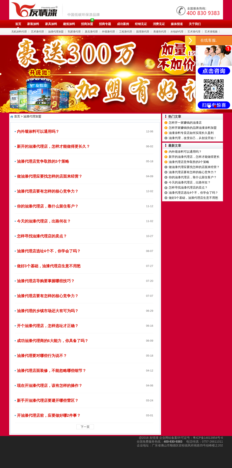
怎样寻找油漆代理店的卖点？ (42, 236)
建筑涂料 (69, 24)
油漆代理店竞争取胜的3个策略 (43, 161)
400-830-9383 (173, 441)
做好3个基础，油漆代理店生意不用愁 (49, 266)
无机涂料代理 (19, 31)
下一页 (85, 427)
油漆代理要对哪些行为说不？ (42, 356)
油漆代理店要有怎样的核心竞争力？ (47, 191)
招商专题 (105, 24)
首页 (18, 24)
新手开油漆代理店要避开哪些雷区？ (47, 400)
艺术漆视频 (211, 31)
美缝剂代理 (159, 31)
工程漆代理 (125, 31)
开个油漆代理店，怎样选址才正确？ (47, 326)
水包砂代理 (176, 31)
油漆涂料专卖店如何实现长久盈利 (191, 133)
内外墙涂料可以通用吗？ (38, 131)
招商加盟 (87, 24)
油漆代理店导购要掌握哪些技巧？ (46, 281)
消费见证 (159, 24)
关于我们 (195, 24)
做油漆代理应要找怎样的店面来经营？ (49, 176)
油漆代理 (57, 9)
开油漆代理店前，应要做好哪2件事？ (49, 415)
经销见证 (141, 24)
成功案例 (123, 24)
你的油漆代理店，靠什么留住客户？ (47, 206)
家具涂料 (51, 24)
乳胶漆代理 (74, 31)
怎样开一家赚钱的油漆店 (185, 122)
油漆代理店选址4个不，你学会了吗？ (49, 251)
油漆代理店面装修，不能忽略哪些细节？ (51, 371)
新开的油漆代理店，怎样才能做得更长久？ (53, 146)
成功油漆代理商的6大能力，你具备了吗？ (52, 341)
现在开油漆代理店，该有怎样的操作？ (49, 385)
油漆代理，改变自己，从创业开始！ (193, 138)
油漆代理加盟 (56, 31)
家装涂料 (33, 24)
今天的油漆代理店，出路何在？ (44, 221)
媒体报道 (177, 24)
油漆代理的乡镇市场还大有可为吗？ (47, 311)
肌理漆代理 (142, 31)
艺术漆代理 (37, 31)
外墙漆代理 (108, 31)
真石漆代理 (91, 31)
